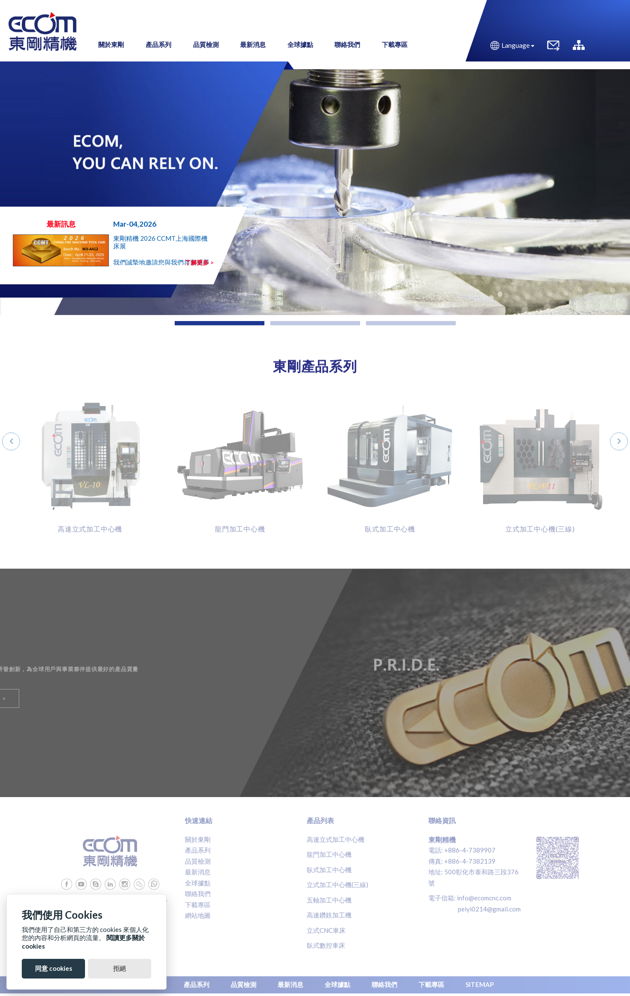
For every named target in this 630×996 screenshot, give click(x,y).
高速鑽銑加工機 (329, 915)
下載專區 (198, 904)
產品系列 (198, 850)
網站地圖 (198, 915)
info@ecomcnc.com (484, 898)
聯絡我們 (198, 893)
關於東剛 (198, 839)
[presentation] (11, 441)
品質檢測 (198, 861)
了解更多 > (199, 262)
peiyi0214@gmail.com (489, 909)
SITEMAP (480, 982)
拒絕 (119, 968)
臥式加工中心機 (329, 869)
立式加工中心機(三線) (337, 884)
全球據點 (198, 883)
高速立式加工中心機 (335, 839)
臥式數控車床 (326, 945)
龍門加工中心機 (329, 854)
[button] (219, 323)
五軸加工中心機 (329, 900)
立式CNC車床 (326, 930)
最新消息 (198, 872)
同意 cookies (53, 968)
